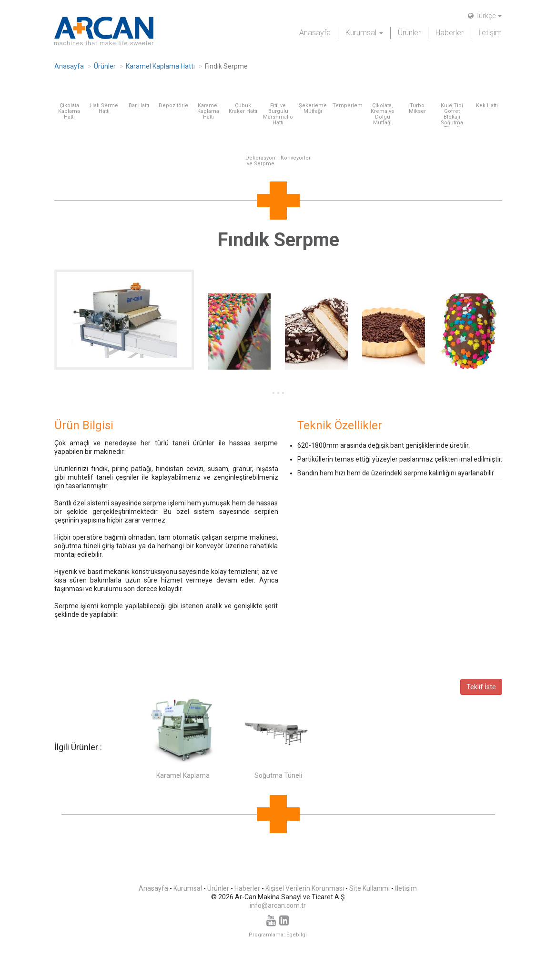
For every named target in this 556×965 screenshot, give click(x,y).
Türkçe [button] (485, 16)
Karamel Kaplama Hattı (160, 66)
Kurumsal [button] (364, 32)
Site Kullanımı (369, 888)
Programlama (266, 935)
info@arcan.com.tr (278, 905)
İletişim (490, 32)
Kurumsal (187, 888)
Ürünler (409, 32)
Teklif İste (481, 687)
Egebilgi (296, 935)
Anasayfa (315, 32)
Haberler (449, 32)
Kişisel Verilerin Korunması (304, 888)
